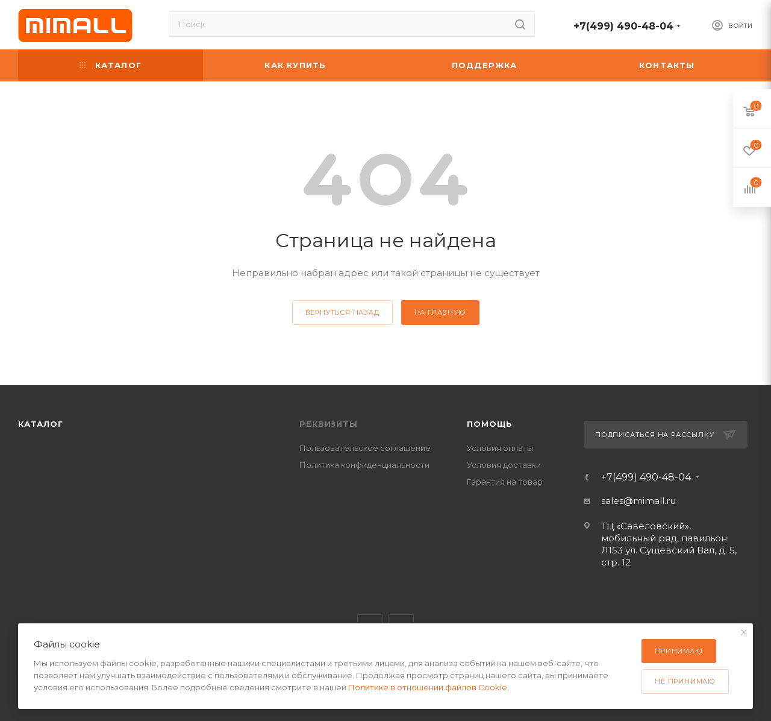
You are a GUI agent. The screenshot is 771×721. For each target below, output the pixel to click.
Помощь (490, 424)
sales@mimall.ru (638, 500)
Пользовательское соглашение (365, 448)
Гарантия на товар (505, 481)
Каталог (40, 424)
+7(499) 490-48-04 (623, 26)
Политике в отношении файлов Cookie (427, 687)
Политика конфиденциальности (364, 465)
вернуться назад (342, 312)
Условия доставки (504, 465)
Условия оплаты (500, 448)
